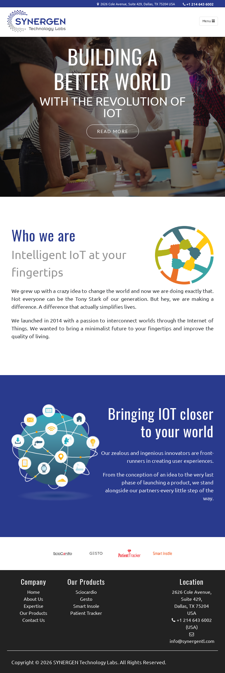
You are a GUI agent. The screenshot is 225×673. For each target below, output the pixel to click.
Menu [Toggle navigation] (208, 21)
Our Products (33, 613)
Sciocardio (86, 592)
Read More (112, 131)
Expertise (33, 606)
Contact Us (33, 620)
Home (33, 592)
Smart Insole (86, 606)
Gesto (86, 599)
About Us (33, 599)
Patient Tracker (86, 613)
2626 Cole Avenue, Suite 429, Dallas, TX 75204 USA (140, 3)
